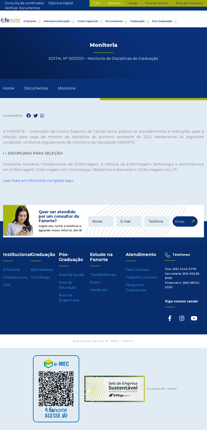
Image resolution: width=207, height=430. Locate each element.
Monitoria (66, 88)
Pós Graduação (164, 21)
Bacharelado (42, 270)
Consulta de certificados (25, 3)
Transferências (103, 275)
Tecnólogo (40, 277)
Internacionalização (58, 21)
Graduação (139, 21)
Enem (95, 282)
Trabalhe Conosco (142, 277)
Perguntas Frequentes (136, 287)
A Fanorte (31, 21)
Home (8, 88)
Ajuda (133, 3)
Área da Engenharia (69, 297)
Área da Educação (67, 285)
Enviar (179, 221)
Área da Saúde (71, 275)
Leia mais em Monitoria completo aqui (38, 180)
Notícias (114, 3)
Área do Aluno (156, 3)
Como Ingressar (89, 21)
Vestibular (99, 290)
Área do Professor (189, 3)
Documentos (116, 21)
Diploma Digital (61, 3)
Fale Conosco (137, 270)
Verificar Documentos (22, 8)
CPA (97, 3)
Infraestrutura (15, 277)
